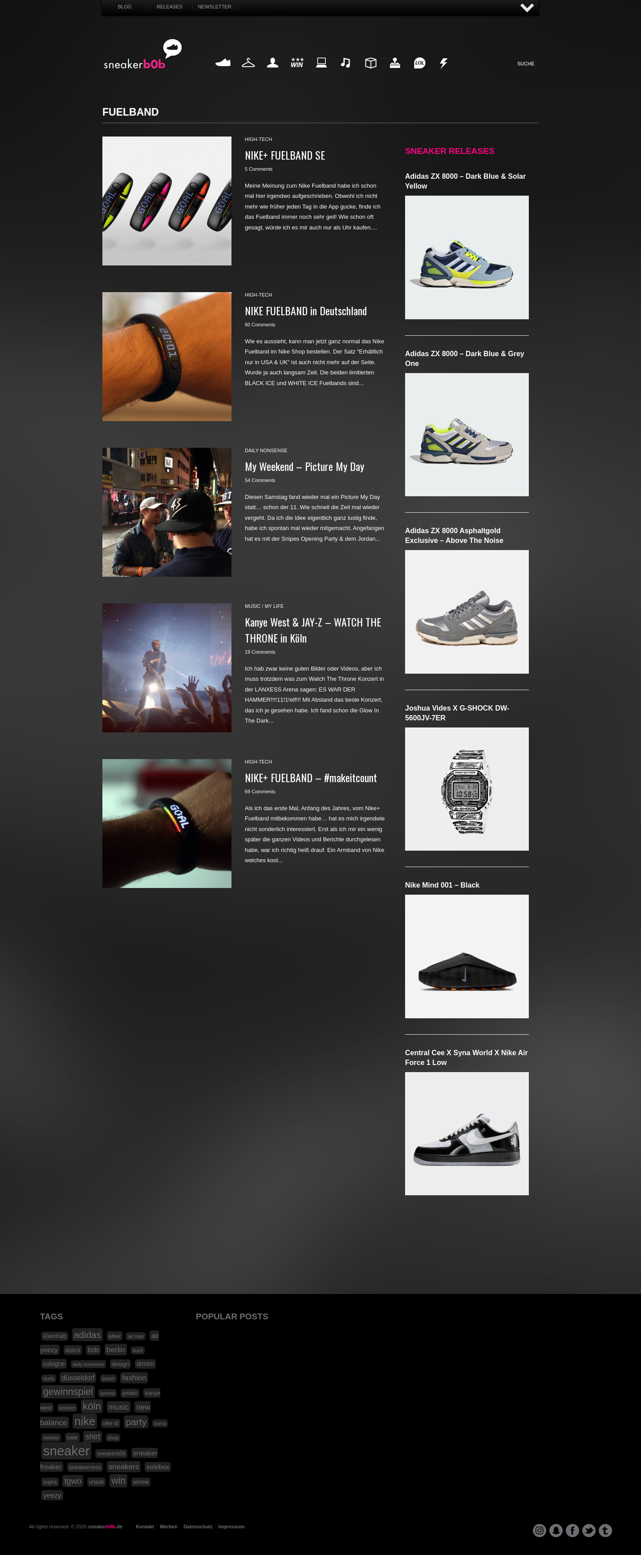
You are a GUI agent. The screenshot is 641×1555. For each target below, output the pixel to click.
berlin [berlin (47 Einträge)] (116, 1349)
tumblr (605, 1530)
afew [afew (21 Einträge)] (115, 1336)
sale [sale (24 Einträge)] (72, 1437)
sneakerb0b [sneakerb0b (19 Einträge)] (111, 1454)
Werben (169, 1526)
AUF (527, 8)
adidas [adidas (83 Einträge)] (87, 1335)
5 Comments (258, 169)
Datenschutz (197, 1526)
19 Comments (260, 652)
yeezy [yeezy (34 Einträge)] (52, 1495)
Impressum (232, 1526)
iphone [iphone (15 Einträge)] (107, 1393)
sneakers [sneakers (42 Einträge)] (124, 1467)
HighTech (394, 73)
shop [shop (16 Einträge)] (113, 1437)
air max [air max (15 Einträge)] (136, 1336)
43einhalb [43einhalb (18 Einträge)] (54, 1336)
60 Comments (260, 324)
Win (297, 73)
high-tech (258, 139)
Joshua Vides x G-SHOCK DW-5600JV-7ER (457, 713)
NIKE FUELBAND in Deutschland (306, 310)
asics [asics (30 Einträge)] (73, 1350)
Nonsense (444, 73)
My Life (272, 73)
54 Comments (260, 480)
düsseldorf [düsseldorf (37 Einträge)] (77, 1378)
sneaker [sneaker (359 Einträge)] (66, 1450)
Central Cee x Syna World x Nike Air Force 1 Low (466, 1057)
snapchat (556, 1530)
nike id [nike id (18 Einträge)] (110, 1423)
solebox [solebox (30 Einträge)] (157, 1467)
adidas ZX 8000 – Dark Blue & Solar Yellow (465, 181)
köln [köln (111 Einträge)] (92, 1406)
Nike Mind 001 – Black (442, 885)
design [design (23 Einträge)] (120, 1364)
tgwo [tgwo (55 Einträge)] (72, 1481)
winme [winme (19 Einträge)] (141, 1482)
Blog (125, 6)
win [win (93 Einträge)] (118, 1480)
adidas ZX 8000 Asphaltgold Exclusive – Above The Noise (454, 535)
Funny (419, 73)
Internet (322, 73)
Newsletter (214, 6)
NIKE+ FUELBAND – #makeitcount (311, 777)
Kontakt (145, 1526)
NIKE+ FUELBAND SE (285, 155)
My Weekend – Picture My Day (304, 466)
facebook (572, 1530)
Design (370, 73)
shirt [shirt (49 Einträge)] (92, 1436)
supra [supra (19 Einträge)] (50, 1482)
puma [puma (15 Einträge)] (160, 1423)
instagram (539, 1530)
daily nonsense (266, 450)
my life (274, 606)
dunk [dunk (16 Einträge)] (48, 1378)
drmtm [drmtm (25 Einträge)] (145, 1364)
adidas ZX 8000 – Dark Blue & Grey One (464, 358)
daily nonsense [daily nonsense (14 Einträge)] (88, 1364)
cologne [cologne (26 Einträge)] (54, 1363)
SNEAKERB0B (143, 54)
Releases (170, 6)
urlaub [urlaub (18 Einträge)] (96, 1482)
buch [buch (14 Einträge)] (138, 1350)
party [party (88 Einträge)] (136, 1422)
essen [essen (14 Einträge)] (108, 1378)
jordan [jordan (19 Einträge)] (130, 1393)
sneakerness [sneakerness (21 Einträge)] (85, 1467)
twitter (589, 1530)
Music (346, 73)
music (252, 606)
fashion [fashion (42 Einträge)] (134, 1378)
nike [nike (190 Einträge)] (84, 1421)
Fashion (248, 73)
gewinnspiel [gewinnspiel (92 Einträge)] (68, 1391)
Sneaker (224, 73)
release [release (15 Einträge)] (51, 1437)
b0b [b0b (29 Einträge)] (93, 1350)
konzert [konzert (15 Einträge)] (67, 1407)
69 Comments (260, 791)
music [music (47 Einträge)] (119, 1406)
